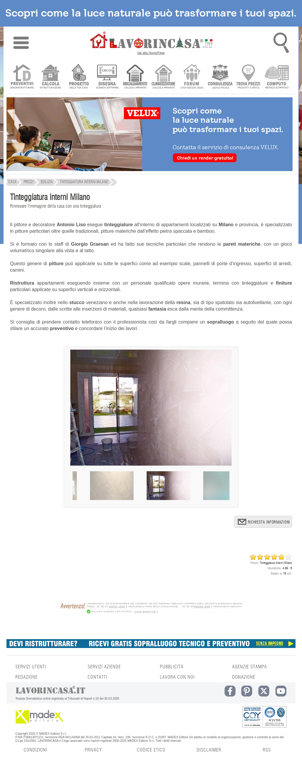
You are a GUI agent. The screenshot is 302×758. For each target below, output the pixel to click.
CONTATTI (97, 677)
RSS (267, 750)
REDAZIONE (26, 677)
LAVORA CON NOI (177, 677)
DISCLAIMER (209, 750)
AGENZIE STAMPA (249, 667)
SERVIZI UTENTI (30, 667)
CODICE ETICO (151, 750)
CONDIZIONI (35, 750)
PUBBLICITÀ (171, 667)
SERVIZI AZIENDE (104, 667)
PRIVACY (93, 750)
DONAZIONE (243, 677)
